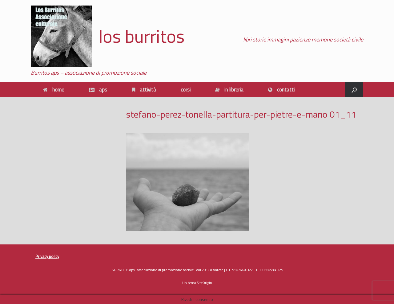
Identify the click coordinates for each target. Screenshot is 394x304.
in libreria (229, 90)
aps (98, 90)
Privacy (41, 256)
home (53, 90)
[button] (354, 89)
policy (53, 256)
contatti (281, 90)
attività (144, 90)
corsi (186, 90)
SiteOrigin (204, 282)
